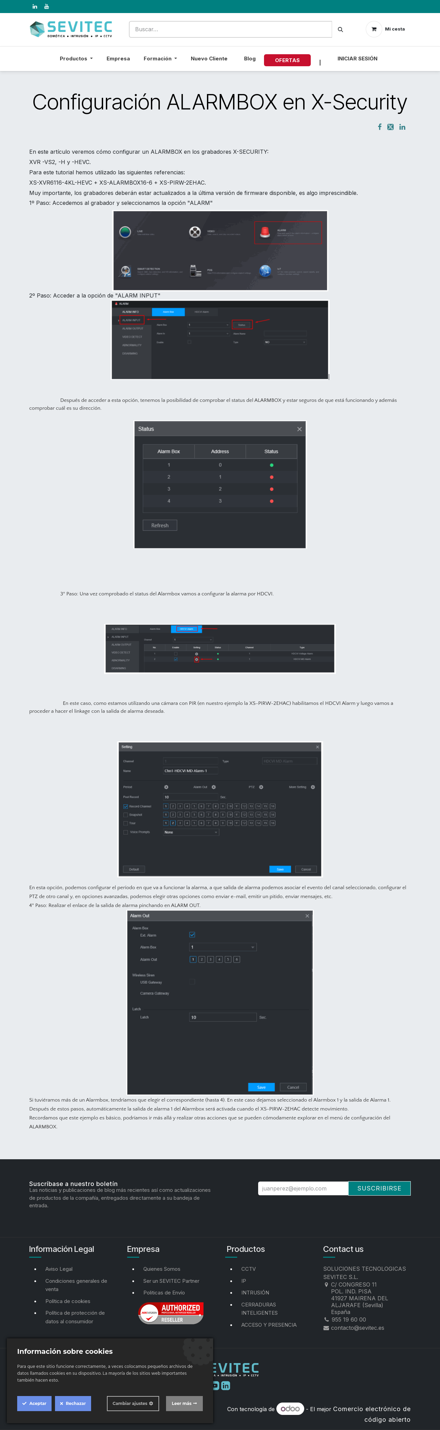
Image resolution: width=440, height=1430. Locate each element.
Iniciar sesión (357, 58)
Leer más (181, 1403)
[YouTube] (46, 6)
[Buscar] (340, 29)
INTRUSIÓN (255, 1292)
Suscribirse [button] (380, 1188)
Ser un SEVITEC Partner (171, 1281)
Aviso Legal (59, 1269)
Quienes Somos (161, 1269)
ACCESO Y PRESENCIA (269, 1325)
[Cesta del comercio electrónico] (385, 29)
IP (243, 1281)
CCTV (248, 1269)
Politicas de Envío (164, 1292)
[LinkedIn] (35, 6)
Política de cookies (67, 1301)
